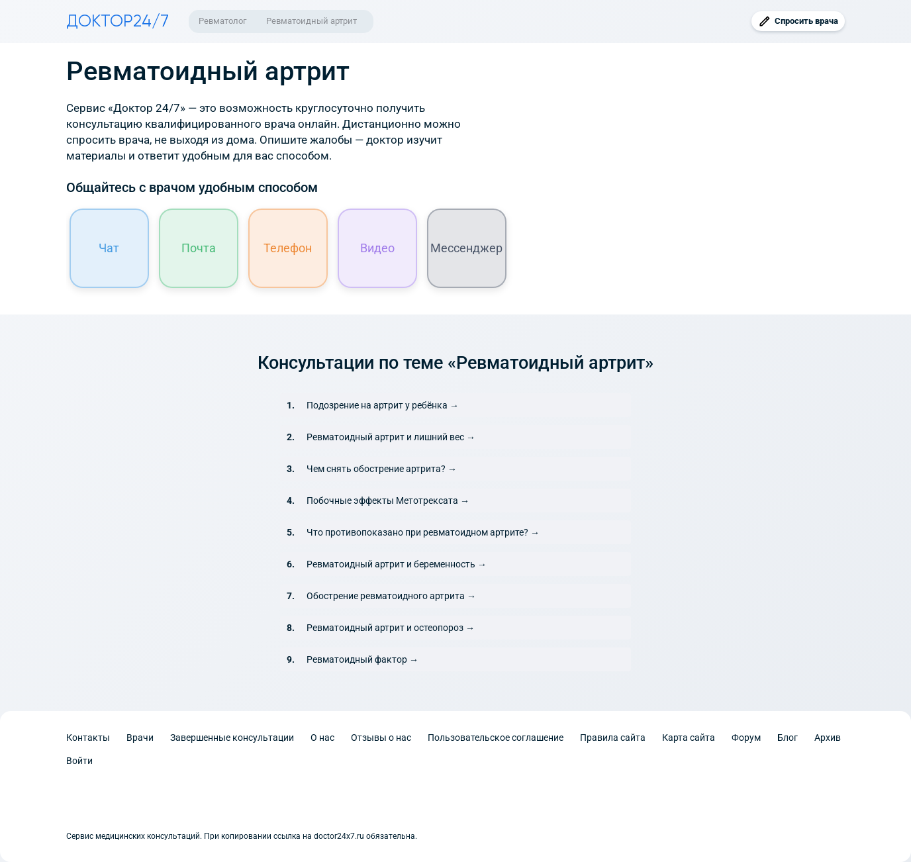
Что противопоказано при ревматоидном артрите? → (423, 532)
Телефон (288, 248)
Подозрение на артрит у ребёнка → (383, 405)
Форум (746, 737)
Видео (377, 248)
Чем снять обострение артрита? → (382, 468)
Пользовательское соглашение (495, 737)
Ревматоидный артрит (311, 21)
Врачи (140, 737)
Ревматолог (222, 21)
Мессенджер (467, 248)
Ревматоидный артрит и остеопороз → (391, 627)
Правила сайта (613, 737)
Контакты (88, 737)
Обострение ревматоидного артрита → (391, 596)
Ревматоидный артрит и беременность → (397, 564)
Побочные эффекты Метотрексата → (388, 500)
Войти (79, 760)
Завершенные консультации (232, 737)
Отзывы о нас (381, 737)
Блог (787, 737)
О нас (322, 737)
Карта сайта (688, 737)
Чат (109, 248)
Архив (827, 737)
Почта (198, 248)
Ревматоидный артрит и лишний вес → (391, 437)
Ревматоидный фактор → (362, 659)
